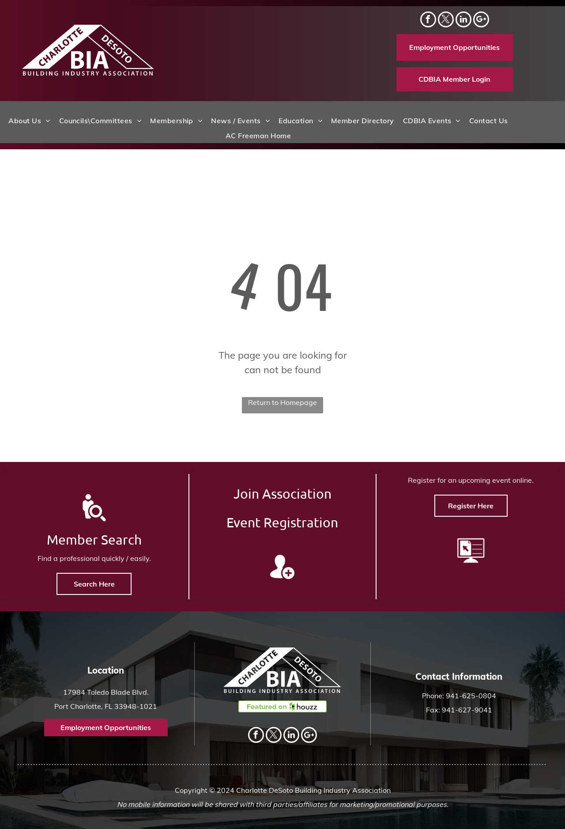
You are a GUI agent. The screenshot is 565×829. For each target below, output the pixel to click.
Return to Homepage (282, 402)
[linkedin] (463, 20)
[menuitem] (29, 120)
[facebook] (428, 20)
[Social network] (481, 20)
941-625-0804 (471, 695)
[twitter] (446, 20)
